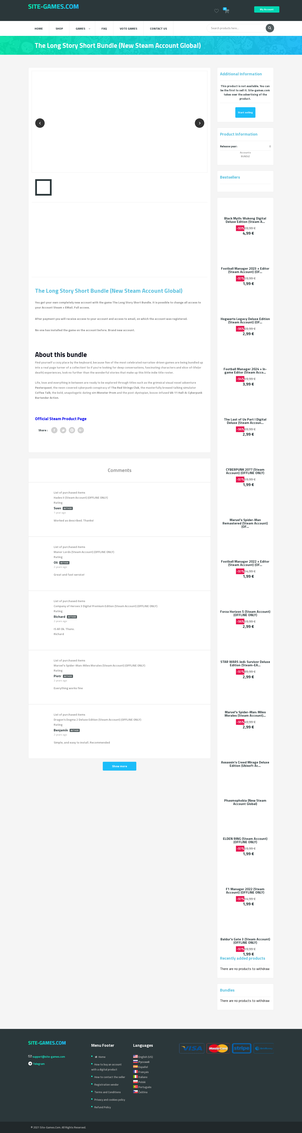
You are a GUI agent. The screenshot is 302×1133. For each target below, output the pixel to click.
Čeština (140, 1092)
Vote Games (128, 28)
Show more (119, 766)
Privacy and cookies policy (109, 1100)
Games (83, 28)
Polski (139, 1082)
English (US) (143, 1057)
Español (140, 1067)
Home (39, 28)
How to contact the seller (109, 1077)
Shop (59, 28)
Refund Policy (102, 1107)
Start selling (245, 112)
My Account (267, 9)
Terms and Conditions (107, 1092)
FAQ (104, 28)
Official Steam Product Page (60, 418)
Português (142, 1087)
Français (141, 1072)
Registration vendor (106, 1084)
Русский (141, 1062)
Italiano (140, 1077)
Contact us (158, 28)
